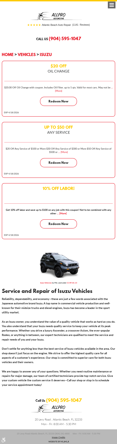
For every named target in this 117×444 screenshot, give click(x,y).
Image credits (58, 437)
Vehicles (27, 54)
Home (8, 54)
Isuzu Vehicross (46, 283)
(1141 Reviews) (66, 25)
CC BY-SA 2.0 (72, 283)
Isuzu (46, 54)
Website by (58, 441)
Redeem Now (58, 101)
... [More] (63, 152)
